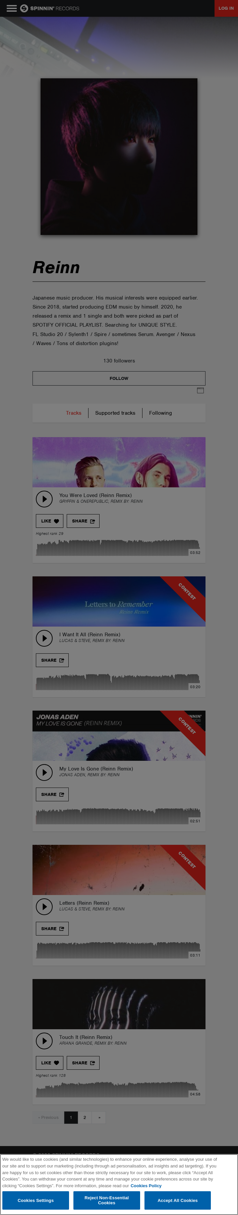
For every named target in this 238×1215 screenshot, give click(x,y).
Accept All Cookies (178, 1200)
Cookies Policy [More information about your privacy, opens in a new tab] (146, 1185)
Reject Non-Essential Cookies (106, 1200)
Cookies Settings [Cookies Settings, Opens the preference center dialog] (36, 1200)
